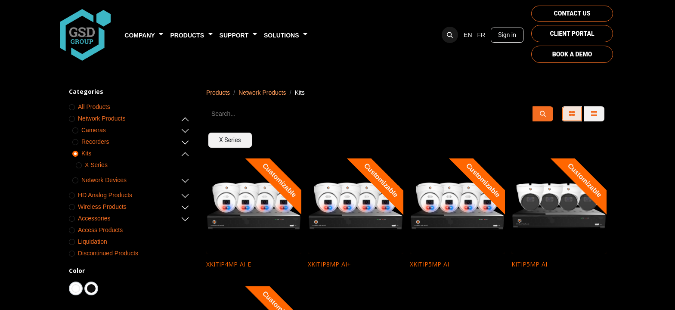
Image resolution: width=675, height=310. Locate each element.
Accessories (94, 218)
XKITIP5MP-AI (429, 264)
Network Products (101, 118)
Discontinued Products (108, 253)
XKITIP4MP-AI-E (228, 264)
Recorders (95, 141)
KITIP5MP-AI (529, 264)
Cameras (93, 130)
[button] (450, 35)
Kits (86, 153)
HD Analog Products (105, 195)
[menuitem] (144, 35)
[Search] (543, 113)
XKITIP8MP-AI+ (329, 264)
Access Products (100, 229)
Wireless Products (102, 206)
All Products (94, 106)
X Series (96, 164)
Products (218, 92)
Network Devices (104, 180)
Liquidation (92, 241)
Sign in (507, 34)
